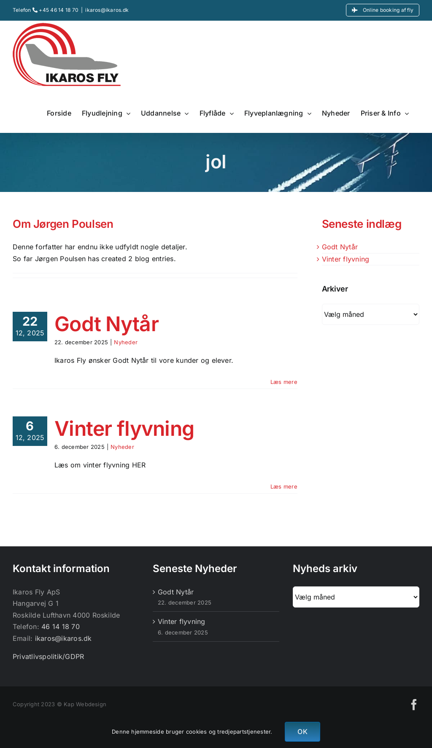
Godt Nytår (106, 323)
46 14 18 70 (60, 626)
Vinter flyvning (124, 428)
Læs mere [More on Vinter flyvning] (283, 486)
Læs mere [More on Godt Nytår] (283, 381)
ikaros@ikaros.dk (107, 10)
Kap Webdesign (85, 704)
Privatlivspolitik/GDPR (48, 656)
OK (302, 731)
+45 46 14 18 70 (55, 10)
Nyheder (126, 342)
